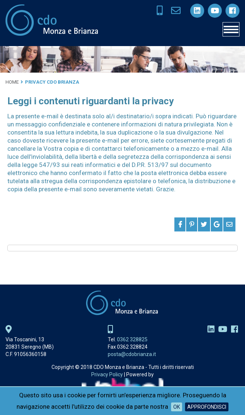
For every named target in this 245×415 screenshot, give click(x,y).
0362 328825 (132, 339)
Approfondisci (206, 407)
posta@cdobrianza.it (132, 354)
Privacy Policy (107, 374)
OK (176, 407)
